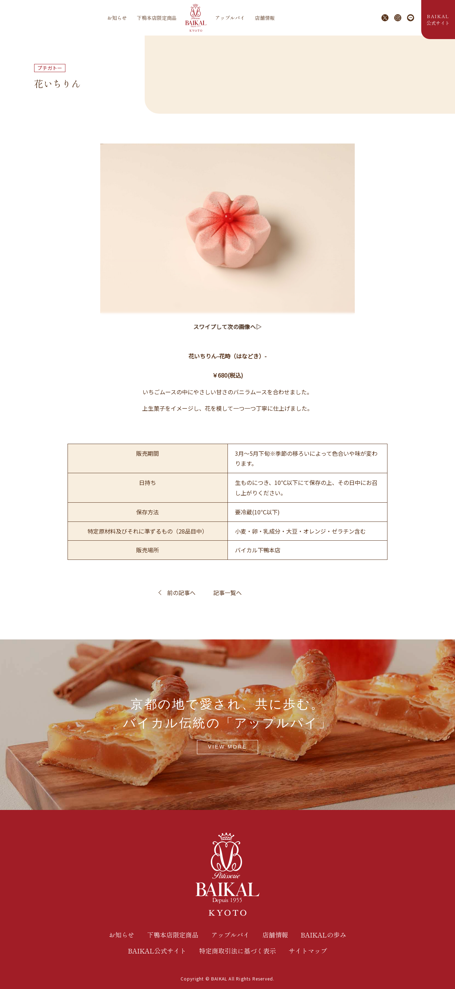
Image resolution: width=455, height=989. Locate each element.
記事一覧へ (227, 592)
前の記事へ (181, 592)
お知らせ (117, 17)
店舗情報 (265, 17)
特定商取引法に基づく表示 (237, 950)
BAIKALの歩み (323, 934)
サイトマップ (308, 950)
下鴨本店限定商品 (157, 17)
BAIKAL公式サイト (157, 950)
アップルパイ (230, 17)
